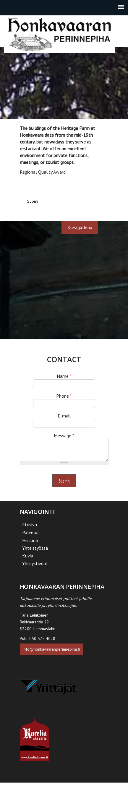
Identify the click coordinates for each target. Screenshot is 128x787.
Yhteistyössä (35, 552)
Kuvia (27, 560)
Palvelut (30, 537)
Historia (30, 545)
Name (64, 376)
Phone (64, 396)
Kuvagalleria (79, 227)
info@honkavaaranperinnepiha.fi (51, 653)
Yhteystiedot (35, 568)
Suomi (32, 201)
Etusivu (29, 529)
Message (64, 435)
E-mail (64, 415)
